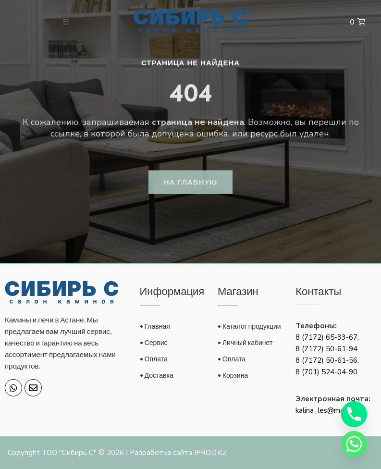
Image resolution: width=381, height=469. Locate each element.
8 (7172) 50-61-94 (326, 349)
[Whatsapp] (354, 444)
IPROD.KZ (210, 452)
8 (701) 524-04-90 (326, 372)
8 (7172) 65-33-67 (326, 337)
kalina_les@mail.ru (325, 410)
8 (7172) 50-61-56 (326, 360)
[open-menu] (66, 22)
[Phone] (354, 414)
